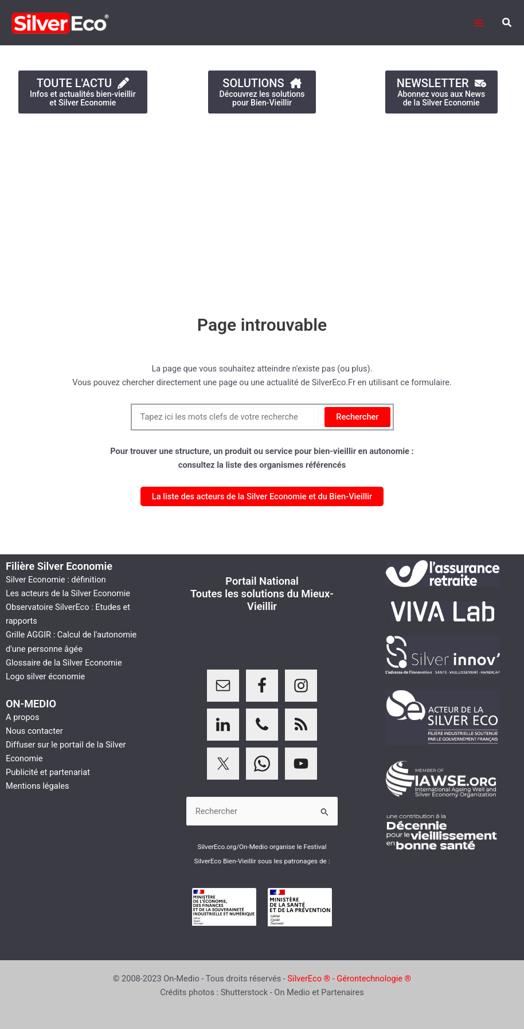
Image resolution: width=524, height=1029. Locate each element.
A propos (22, 717)
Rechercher (357, 417)
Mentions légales (37, 786)
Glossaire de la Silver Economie (64, 663)
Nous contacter (34, 731)
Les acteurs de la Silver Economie (68, 593)
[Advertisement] (262, 208)
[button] (507, 22)
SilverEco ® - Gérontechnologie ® (349, 978)
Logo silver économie (45, 676)
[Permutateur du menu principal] (479, 23)
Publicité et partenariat (48, 772)
